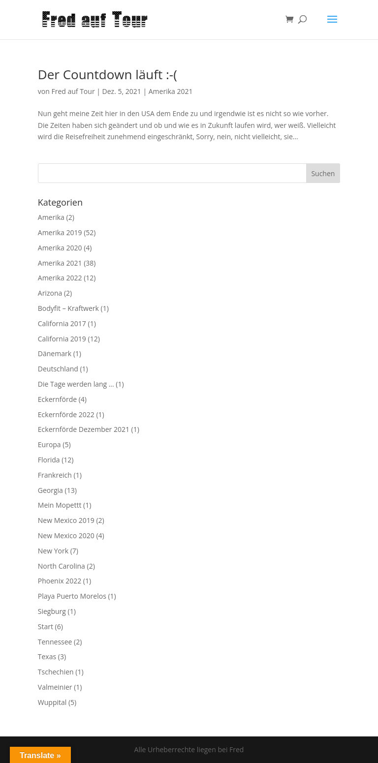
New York (53, 550)
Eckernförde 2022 (66, 414)
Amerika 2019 (60, 232)
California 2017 (62, 323)
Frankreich (55, 475)
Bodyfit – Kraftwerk (68, 308)
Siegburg (52, 611)
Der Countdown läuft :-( (107, 74)
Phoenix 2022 (59, 580)
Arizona (50, 293)
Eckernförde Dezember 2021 (83, 429)
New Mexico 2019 (66, 520)
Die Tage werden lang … (76, 384)
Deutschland (58, 368)
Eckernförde (57, 399)
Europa (49, 444)
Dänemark (54, 353)
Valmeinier (55, 687)
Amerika (51, 217)
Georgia (50, 490)
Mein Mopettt (60, 505)
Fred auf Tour (72, 91)
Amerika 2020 (60, 247)
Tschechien (56, 671)
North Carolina (61, 566)
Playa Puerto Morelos (72, 596)
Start (45, 626)
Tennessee (55, 641)
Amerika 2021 (171, 91)
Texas (47, 656)
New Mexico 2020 (66, 535)
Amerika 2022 (60, 277)
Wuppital (52, 702)
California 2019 (62, 338)
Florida (49, 459)
